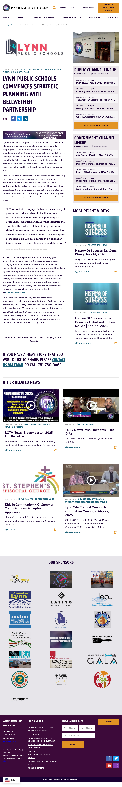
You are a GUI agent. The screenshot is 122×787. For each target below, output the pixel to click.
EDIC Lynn (32, 756)
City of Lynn (25, 69)
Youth (27, 72)
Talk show (102, 245)
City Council (84, 504)
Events (27, 430)
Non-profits (17, 432)
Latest (63, 8)
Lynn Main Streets (36, 773)
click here (7, 766)
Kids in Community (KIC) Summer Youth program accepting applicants (29, 513)
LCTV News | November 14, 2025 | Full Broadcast (29, 439)
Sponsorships (88, 8)
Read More (13, 535)
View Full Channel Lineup (96, 125)
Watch (6, 17)
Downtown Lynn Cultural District (40, 761)
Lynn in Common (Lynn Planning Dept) (42, 768)
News (20, 17)
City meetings (87, 507)
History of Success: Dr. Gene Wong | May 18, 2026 (96, 252)
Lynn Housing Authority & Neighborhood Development (41, 744)
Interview (36, 430)
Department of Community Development (40, 751)
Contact (73, 8)
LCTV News (46, 430)
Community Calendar (43, 17)
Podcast (92, 245)
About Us (113, 17)
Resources (94, 17)
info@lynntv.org (9, 747)
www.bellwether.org (15, 292)
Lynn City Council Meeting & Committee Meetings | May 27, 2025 (87, 516)
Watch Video (85, 272)
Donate (108, 727)
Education (50, 69)
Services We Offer (72, 17)
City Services (38, 69)
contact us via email (21, 365)
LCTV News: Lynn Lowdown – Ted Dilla (90, 437)
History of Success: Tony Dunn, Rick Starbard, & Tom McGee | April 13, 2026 (95, 322)
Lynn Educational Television (41, 732)
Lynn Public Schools (37, 736)
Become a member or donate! (108, 8)
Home (5, 25)
